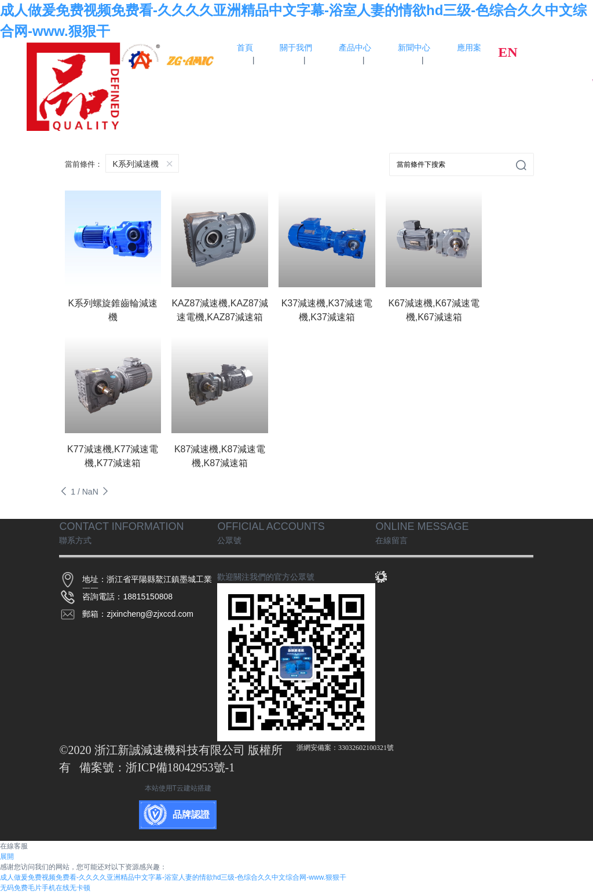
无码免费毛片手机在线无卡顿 (45, 888)
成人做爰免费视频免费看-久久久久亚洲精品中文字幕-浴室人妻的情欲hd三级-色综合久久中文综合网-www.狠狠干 (173, 877)
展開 (7, 856)
